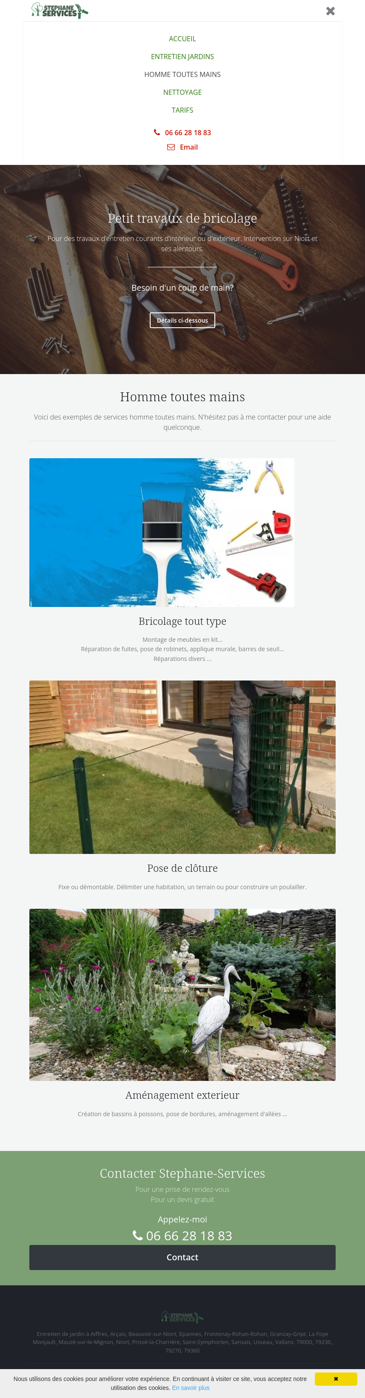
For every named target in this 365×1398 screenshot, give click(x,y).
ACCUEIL (182, 38)
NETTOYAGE (182, 92)
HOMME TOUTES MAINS (182, 74)
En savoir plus (191, 1387)
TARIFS (182, 110)
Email (182, 147)
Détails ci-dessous (182, 320)
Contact (183, 1257)
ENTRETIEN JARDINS (182, 56)
